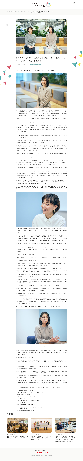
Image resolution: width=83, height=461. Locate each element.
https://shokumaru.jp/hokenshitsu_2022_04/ (25, 410)
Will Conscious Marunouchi (12, 11)
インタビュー (18, 64)
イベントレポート (11, 434)
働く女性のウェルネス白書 (24, 11)
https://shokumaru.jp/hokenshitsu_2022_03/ (25, 404)
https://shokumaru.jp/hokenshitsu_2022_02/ (25, 396)
